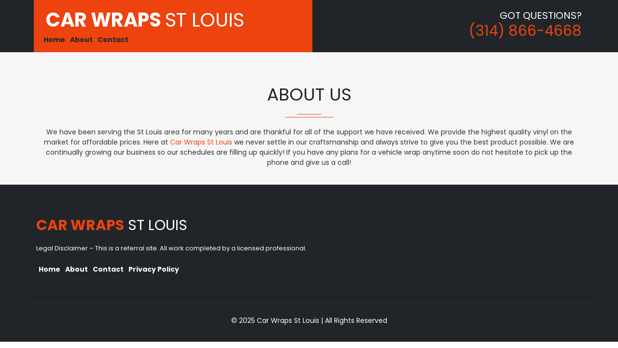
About (81, 39)
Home (54, 39)
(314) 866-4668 (525, 31)
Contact (113, 39)
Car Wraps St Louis (202, 142)
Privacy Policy (153, 269)
